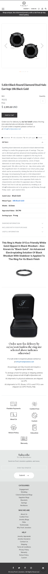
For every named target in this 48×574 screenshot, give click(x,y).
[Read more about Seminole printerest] (25, 568)
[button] (6, 45)
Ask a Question (17, 137)
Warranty (24, 552)
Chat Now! (6, 137)
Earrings (24, 503)
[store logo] (24, 4)
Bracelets (24, 500)
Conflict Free (24, 517)
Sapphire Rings (24, 497)
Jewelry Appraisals (24, 536)
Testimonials (24, 525)
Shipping (24, 544)
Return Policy (24, 555)
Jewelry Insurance (24, 539)
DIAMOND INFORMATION (11, 223)
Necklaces (24, 505)
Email (39, 137)
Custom (24, 558)
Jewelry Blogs (24, 519)
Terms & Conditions (24, 547)
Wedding (24, 492)
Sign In (33, 9)
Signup (26, 9)
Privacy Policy (24, 550)
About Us (24, 514)
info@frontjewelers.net (12, 129)
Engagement (24, 489)
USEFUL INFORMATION (10, 232)
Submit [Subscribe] (24, 475)
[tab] (24, 143)
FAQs (24, 522)
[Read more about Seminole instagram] (31, 568)
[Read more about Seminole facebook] (13, 568)
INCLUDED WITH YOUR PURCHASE (14, 227)
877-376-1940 (29, 137)
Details (5, 142)
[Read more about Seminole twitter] (19, 568)
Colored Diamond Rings (24, 495)
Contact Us (24, 542)
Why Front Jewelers (24, 527)
